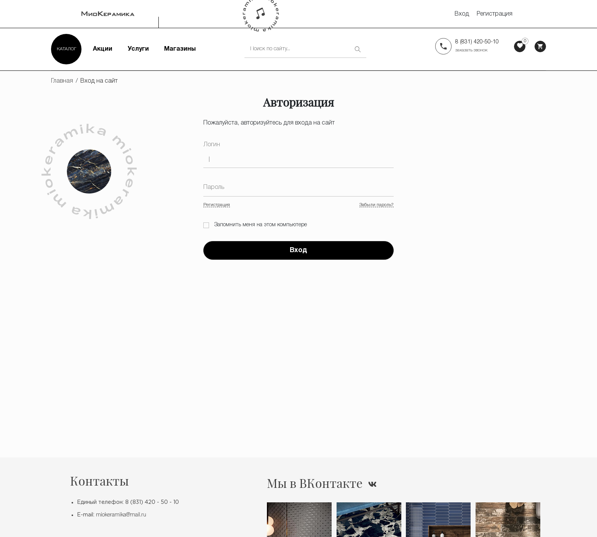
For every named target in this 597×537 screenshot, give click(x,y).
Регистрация (494, 14)
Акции (102, 49)
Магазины (180, 49)
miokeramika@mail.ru (121, 515)
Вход (462, 14)
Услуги (138, 49)
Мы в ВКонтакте (314, 483)
